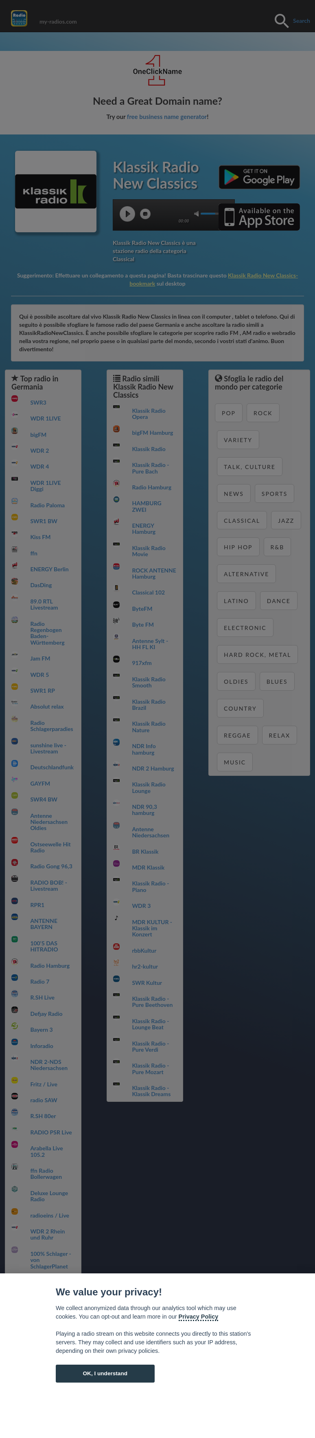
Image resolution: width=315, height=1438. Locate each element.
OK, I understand (105, 1373)
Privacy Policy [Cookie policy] (199, 1316)
